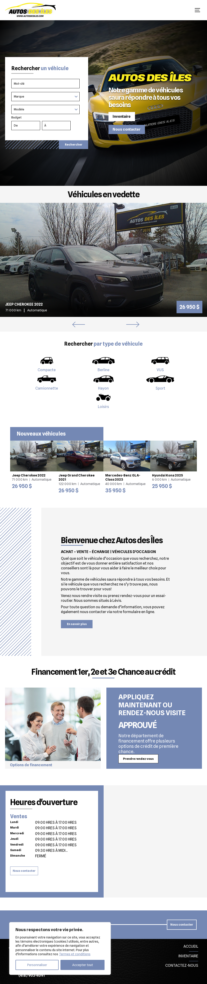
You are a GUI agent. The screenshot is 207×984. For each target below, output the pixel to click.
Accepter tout (82, 965)
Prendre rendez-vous (138, 758)
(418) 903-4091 (31, 975)
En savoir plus (77, 624)
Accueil (190, 946)
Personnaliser (37, 965)
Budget (46, 124)
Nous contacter (127, 129)
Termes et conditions (74, 954)
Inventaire (122, 116)
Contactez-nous (181, 965)
